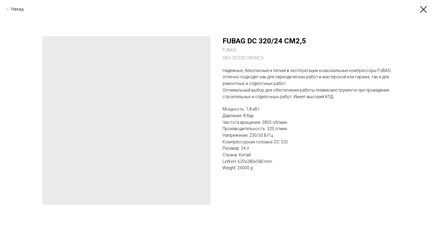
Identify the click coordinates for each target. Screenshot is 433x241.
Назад (17, 9)
